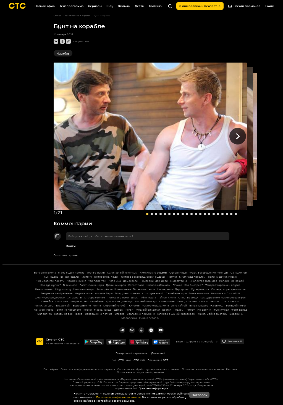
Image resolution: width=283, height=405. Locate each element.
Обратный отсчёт (115, 305)
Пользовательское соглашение (203, 369)
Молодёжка (129, 317)
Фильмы (124, 5)
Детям (139, 5)
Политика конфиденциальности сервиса (88, 369)
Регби (129, 309)
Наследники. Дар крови (172, 289)
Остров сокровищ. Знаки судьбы (143, 276)
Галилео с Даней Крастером (176, 313)
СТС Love (124, 360)
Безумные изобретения (56, 293)
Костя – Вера (103, 293)
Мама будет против (71, 272)
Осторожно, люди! (106, 276)
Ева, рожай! (63, 305)
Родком (179, 309)
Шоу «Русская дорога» (50, 297)
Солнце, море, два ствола (228, 289)
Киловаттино (178, 280)
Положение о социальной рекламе (140, 372)
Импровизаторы (84, 289)
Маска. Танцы (103, 309)
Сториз (119, 313)
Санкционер (238, 272)
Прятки (172, 276)
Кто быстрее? (193, 285)
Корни (87, 309)
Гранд (78, 313)
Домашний (158, 353)
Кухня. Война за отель (212, 313)
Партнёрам (50, 369)
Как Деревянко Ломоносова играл (223, 297)
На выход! (216, 305)
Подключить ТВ (232, 341)
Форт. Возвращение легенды (209, 272)
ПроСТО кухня (76, 280)
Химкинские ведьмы (153, 272)
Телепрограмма (71, 5)
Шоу (109, 5)
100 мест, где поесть (50, 280)
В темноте (70, 285)
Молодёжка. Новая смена (114, 289)
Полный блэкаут (146, 301)
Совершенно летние (98, 313)
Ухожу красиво (187, 301)
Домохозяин (131, 280)
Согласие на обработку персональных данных (148, 369)
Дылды (118, 309)
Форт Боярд (239, 309)
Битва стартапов (144, 289)
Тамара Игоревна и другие (222, 285)
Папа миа (115, 280)
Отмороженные (94, 297)
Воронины (236, 313)
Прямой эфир (45, 5)
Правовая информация (153, 388)
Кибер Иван (167, 301)
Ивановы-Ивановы (158, 285)
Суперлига (44, 313)
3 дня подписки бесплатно (200, 5)
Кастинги (156, 5)
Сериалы (94, 5)
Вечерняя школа (45, 272)
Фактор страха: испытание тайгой (164, 305)
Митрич (87, 276)
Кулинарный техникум (122, 272)
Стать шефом (230, 301)
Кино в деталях (149, 317)
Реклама (231, 369)
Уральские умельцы (119, 301)
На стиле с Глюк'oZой (225, 293)
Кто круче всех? (152, 293)
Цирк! (134, 297)
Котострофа (136, 285)
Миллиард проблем (192, 276)
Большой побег (236, 305)
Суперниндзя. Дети (155, 280)
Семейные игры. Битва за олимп (187, 293)
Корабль (63, 53)
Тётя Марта (148, 297)
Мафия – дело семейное (87, 301)
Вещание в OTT (158, 360)
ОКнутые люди (188, 297)
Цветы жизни (44, 289)
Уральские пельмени (141, 313)
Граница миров (116, 285)
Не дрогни (204, 309)
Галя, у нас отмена (127, 293)
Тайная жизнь (167, 297)
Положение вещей (231, 280)
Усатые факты (96, 272)
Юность (134, 305)
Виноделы (72, 276)
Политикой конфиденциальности (118, 397)
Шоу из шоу (63, 289)
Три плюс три (97, 280)
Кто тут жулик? (50, 285)
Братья (166, 309)
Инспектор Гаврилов (203, 280)
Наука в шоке (84, 293)
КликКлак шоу (44, 305)
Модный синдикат (148, 309)
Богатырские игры (92, 285)
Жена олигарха (43, 309)
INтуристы (74, 297)
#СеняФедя (221, 309)
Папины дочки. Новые (222, 276)
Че (114, 360)
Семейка (47, 301)
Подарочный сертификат (132, 353)
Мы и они (61, 301)
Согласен (199, 395)
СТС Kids (139, 360)
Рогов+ (190, 309)
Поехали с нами (118, 297)
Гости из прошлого (68, 309)
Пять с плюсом (209, 301)
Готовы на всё (63, 313)
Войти (70, 246)
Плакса (177, 285)
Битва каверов (198, 305)
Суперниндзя (178, 272)
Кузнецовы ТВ (53, 276)
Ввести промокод (244, 6)
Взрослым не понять (87, 305)
